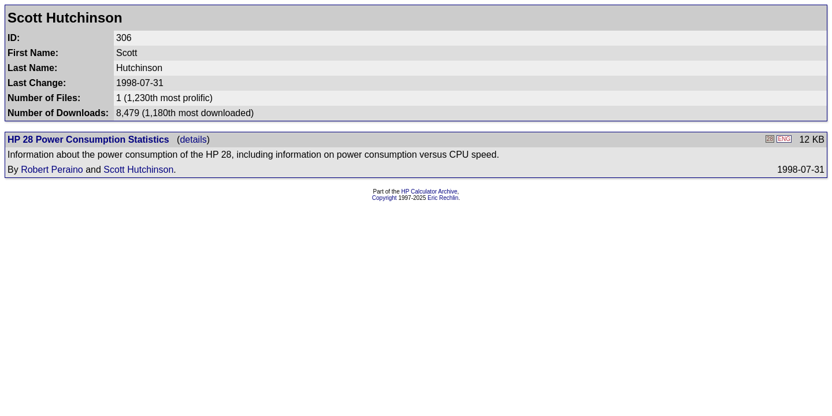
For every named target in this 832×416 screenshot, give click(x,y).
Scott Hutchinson (138, 169)
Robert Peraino (52, 169)
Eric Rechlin (443, 198)
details (193, 139)
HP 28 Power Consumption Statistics (88, 139)
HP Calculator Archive (430, 191)
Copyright (384, 198)
